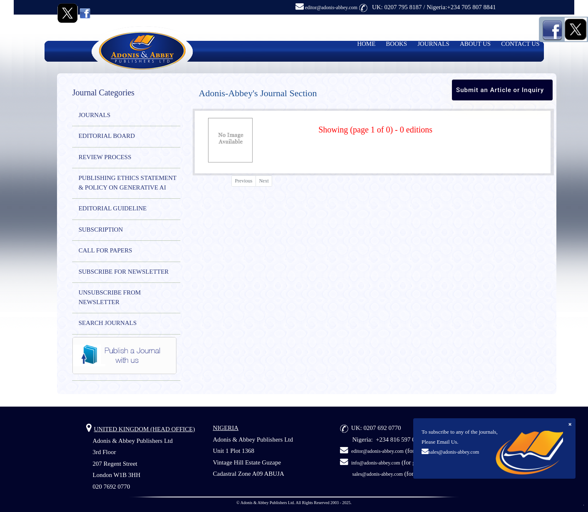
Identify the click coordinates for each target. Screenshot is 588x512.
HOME (366, 43)
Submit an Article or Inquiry (500, 90)
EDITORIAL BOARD (107, 135)
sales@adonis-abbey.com (454, 452)
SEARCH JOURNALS (108, 323)
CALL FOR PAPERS (105, 250)
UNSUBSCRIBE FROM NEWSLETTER (110, 297)
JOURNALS (433, 43)
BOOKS (396, 43)
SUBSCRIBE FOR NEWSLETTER (124, 271)
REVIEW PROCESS (105, 157)
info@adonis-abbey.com (375, 463)
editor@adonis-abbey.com (326, 7)
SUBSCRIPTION (101, 229)
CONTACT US (520, 43)
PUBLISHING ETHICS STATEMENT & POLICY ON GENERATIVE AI (127, 183)
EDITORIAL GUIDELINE (113, 208)
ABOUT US (475, 43)
